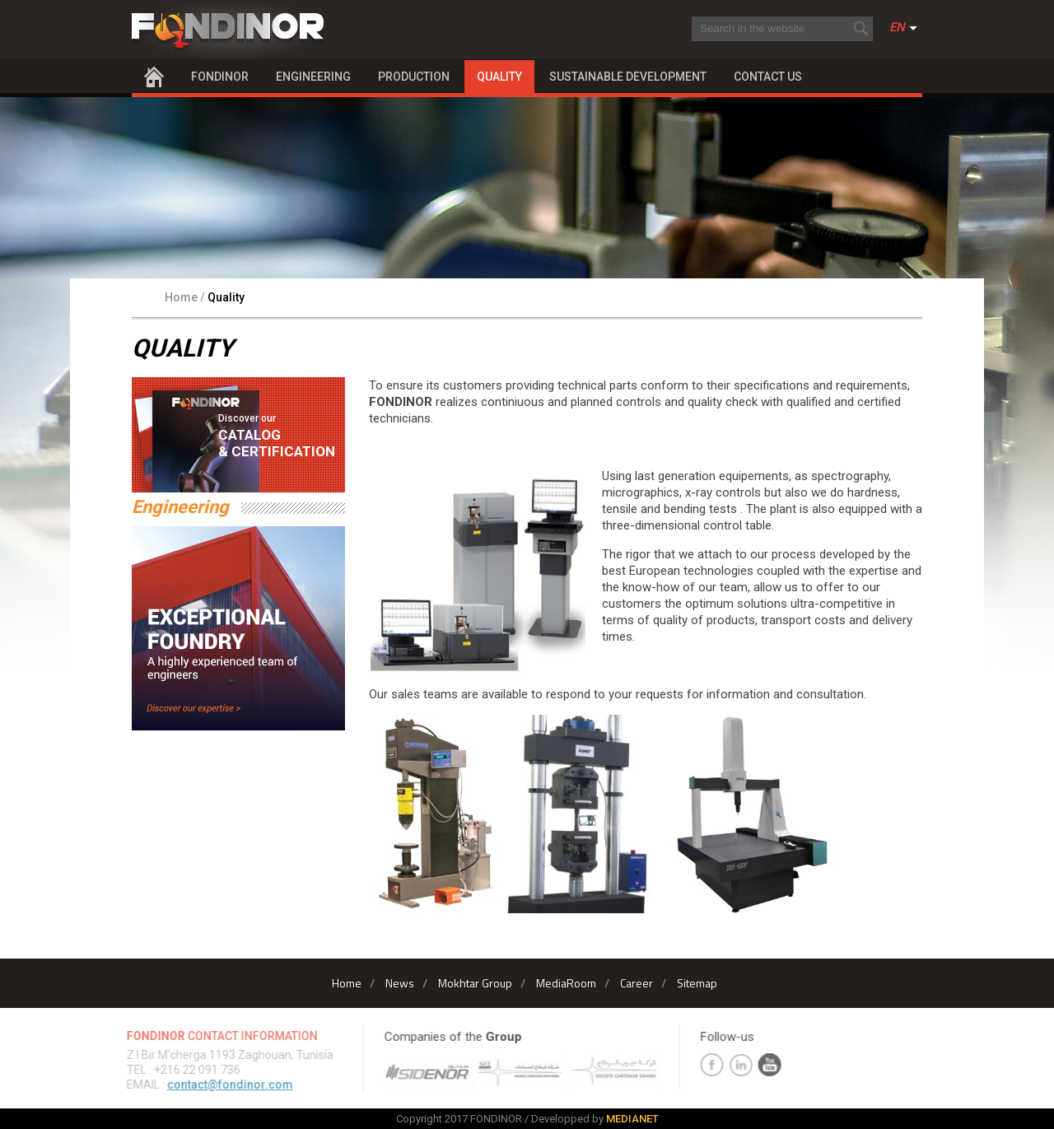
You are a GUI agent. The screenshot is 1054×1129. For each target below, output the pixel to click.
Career (636, 982)
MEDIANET (632, 1119)
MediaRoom (566, 982)
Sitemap (697, 982)
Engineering (313, 76)
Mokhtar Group (475, 982)
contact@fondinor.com (227, 1084)
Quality (499, 76)
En (897, 27)
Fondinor (220, 76)
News (399, 982)
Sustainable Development (628, 76)
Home (154, 76)
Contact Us (768, 76)
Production (414, 76)
